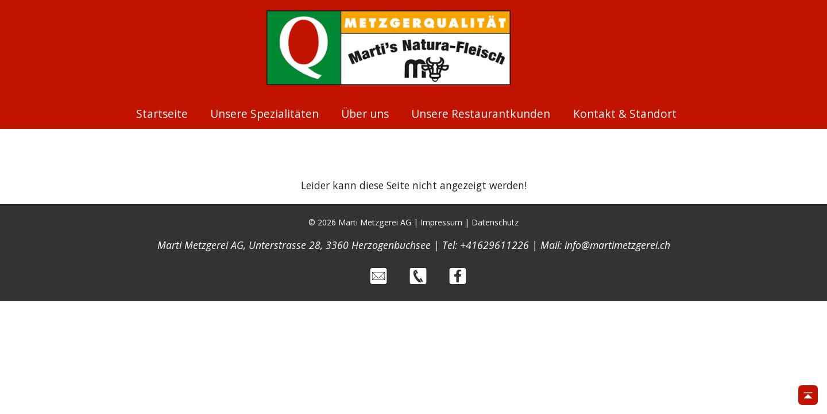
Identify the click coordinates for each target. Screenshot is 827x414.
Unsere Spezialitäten (264, 113)
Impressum (441, 222)
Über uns (365, 113)
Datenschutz (495, 222)
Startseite (162, 113)
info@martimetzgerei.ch (617, 245)
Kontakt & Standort (625, 113)
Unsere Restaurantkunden (480, 113)
